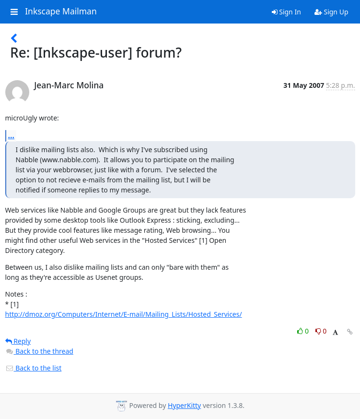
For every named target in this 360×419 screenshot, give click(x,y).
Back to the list (33, 367)
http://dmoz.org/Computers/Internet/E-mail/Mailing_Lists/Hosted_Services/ (123, 314)
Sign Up (331, 11)
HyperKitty (184, 405)
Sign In (286, 11)
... (11, 135)
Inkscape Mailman (61, 11)
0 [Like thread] (303, 330)
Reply (18, 341)
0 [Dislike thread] (321, 330)
